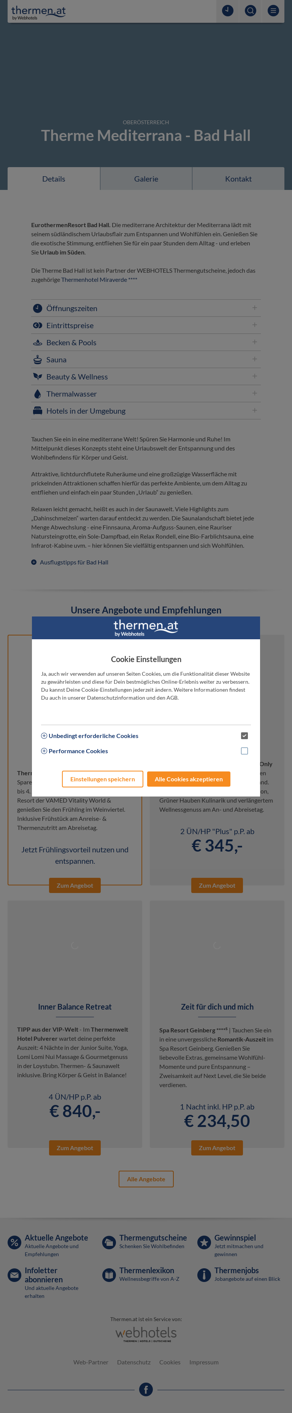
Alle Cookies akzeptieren (189, 778)
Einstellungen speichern (102, 778)
